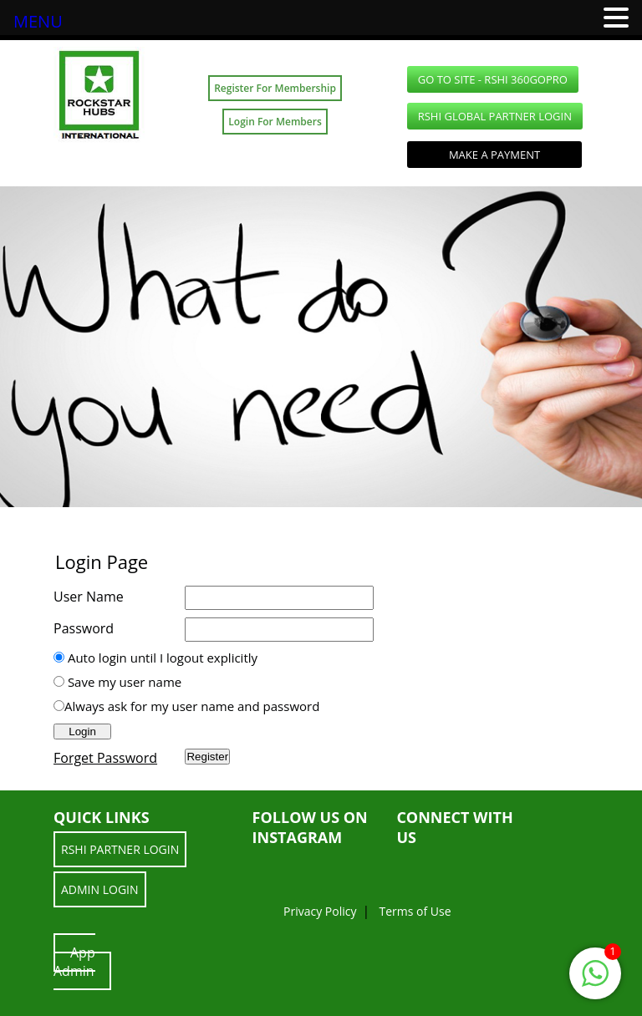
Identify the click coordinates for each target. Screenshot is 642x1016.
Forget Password (105, 758)
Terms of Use (415, 911)
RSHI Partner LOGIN (120, 849)
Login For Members (274, 121)
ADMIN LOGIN (100, 889)
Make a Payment (494, 154)
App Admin (74, 961)
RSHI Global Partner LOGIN (495, 116)
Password (84, 628)
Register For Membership (275, 88)
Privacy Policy (319, 911)
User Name (89, 596)
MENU (38, 21)
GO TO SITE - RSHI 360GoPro (493, 79)
